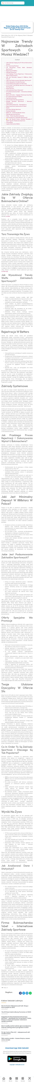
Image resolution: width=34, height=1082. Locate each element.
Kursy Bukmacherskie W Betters (14, 96)
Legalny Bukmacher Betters (13, 124)
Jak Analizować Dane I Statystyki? (14, 90)
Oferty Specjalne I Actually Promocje (15, 82)
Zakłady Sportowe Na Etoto (13, 114)
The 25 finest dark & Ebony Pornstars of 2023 (16, 1012)
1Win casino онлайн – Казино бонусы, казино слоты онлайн (15, 1039)
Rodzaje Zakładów (11, 111)
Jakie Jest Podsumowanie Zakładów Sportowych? (18, 80)
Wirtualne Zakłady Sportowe (13, 109)
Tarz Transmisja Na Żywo (12, 66)
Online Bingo (9, 122)
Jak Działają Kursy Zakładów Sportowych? (16, 117)
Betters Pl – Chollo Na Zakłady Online (15, 112)
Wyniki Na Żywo (10, 88)
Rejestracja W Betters (11, 70)
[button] (20, 993)
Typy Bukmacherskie (11, 98)
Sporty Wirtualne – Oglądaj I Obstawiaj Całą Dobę (19, 95)
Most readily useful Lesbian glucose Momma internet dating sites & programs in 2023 (16, 1026)
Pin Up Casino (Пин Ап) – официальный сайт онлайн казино (15, 1033)
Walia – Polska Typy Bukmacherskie (15, 116)
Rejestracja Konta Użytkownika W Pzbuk (16, 106)
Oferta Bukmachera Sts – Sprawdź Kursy (16, 104)
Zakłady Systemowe (11, 72)
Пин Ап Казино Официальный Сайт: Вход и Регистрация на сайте (14, 1006)
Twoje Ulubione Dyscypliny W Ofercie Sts (16, 83)
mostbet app (4, 271)
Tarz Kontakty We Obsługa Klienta (15, 99)
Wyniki (7, 107)
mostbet (8, 216)
